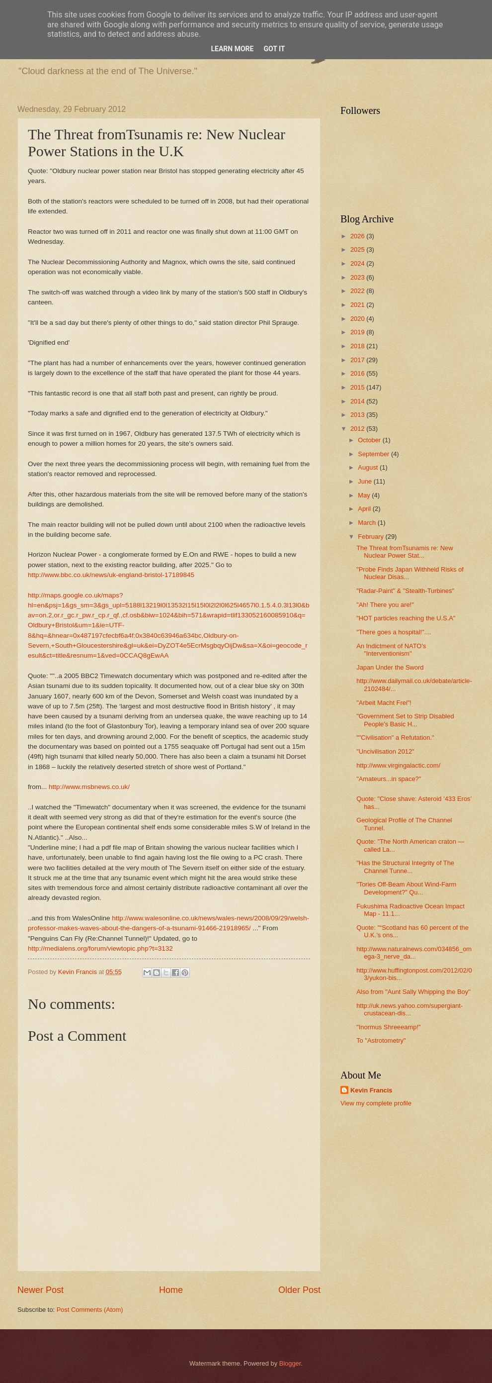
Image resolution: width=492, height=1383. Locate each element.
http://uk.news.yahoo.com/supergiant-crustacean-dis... (409, 1009)
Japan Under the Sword (389, 667)
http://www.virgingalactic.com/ (398, 765)
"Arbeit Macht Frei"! (383, 702)
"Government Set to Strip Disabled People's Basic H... (405, 719)
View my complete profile (375, 1103)
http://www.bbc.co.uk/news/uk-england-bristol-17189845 (111, 575)
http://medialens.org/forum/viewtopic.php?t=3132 (100, 948)
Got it (274, 49)
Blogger (290, 1363)
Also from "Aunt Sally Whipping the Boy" (413, 991)
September (374, 454)
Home (171, 1290)
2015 (358, 387)
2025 (358, 249)
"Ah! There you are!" (385, 604)
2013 (358, 414)
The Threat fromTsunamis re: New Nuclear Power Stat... (404, 551)
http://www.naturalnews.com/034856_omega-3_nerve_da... (414, 952)
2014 (358, 401)
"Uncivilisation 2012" (385, 751)
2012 (358, 428)
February (371, 536)
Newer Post (40, 1290)
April (365, 508)
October (370, 440)
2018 (358, 346)
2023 (358, 277)
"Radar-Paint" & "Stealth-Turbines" (405, 590)
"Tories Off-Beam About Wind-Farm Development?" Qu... (406, 888)
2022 (358, 291)
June (366, 481)
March (367, 522)
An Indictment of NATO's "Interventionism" (391, 649)
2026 (358, 236)
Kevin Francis (371, 1090)
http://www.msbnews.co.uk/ (89, 786)
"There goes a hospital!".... (393, 632)
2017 (358, 360)
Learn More (232, 49)
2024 (358, 263)
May (365, 495)
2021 (358, 304)
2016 (358, 373)
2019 (358, 332)
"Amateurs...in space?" (388, 779)
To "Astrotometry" (381, 1040)
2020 (358, 318)
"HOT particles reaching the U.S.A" (405, 618)
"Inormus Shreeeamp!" (388, 1027)
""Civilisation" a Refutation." (395, 737)
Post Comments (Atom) (90, 1309)
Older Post (299, 1290)
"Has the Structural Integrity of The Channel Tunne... (405, 866)
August (369, 467)
